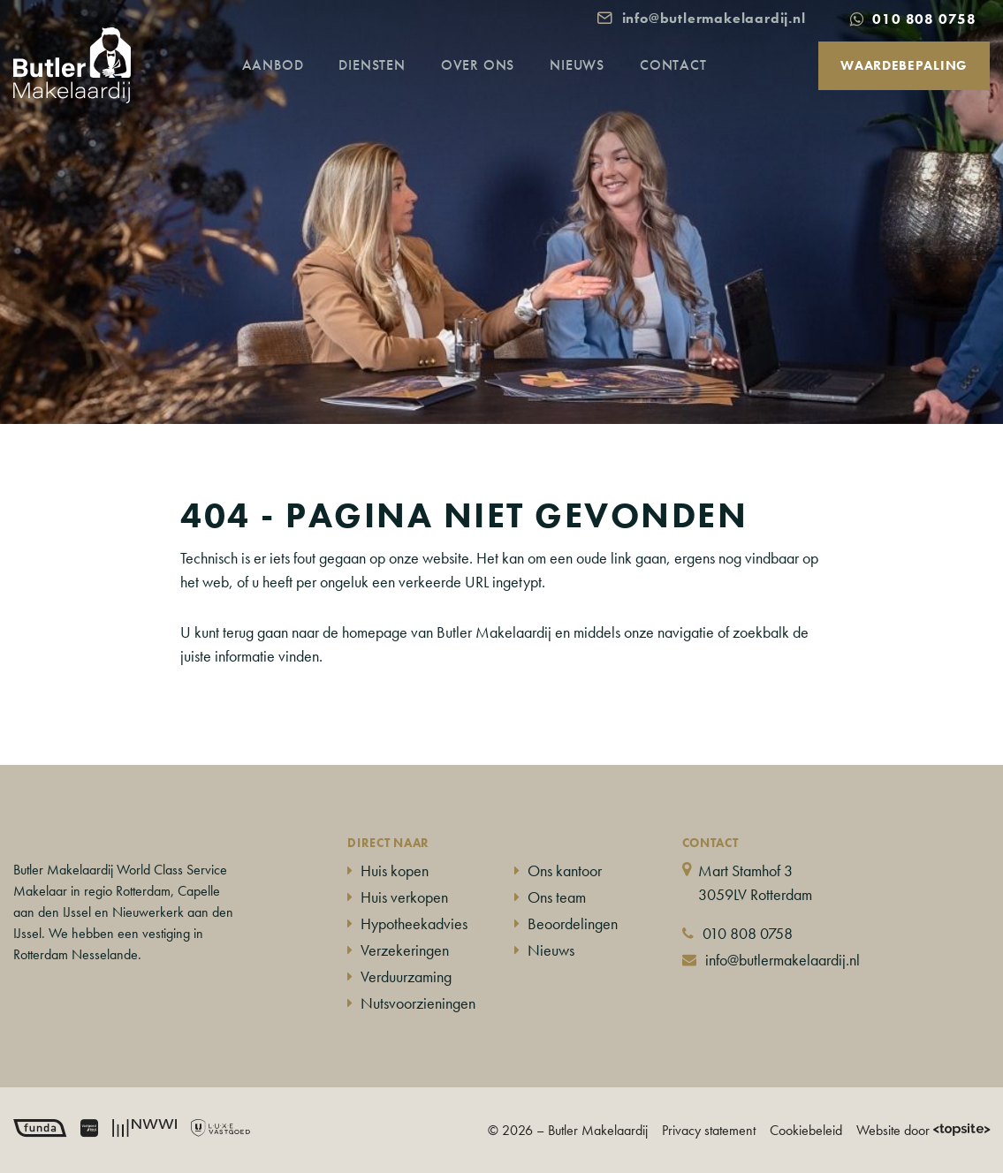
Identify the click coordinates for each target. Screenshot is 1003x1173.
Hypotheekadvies (414, 923)
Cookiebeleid (806, 1130)
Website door (923, 1130)
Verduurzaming (406, 976)
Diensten (388, 83)
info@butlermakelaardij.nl (782, 960)
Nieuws (593, 83)
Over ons (494, 83)
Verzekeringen (405, 950)
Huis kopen (395, 870)
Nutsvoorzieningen (418, 1003)
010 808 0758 (748, 933)
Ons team (557, 897)
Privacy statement (709, 1130)
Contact (690, 83)
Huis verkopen (404, 897)
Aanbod (290, 83)
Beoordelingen (573, 923)
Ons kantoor (565, 870)
